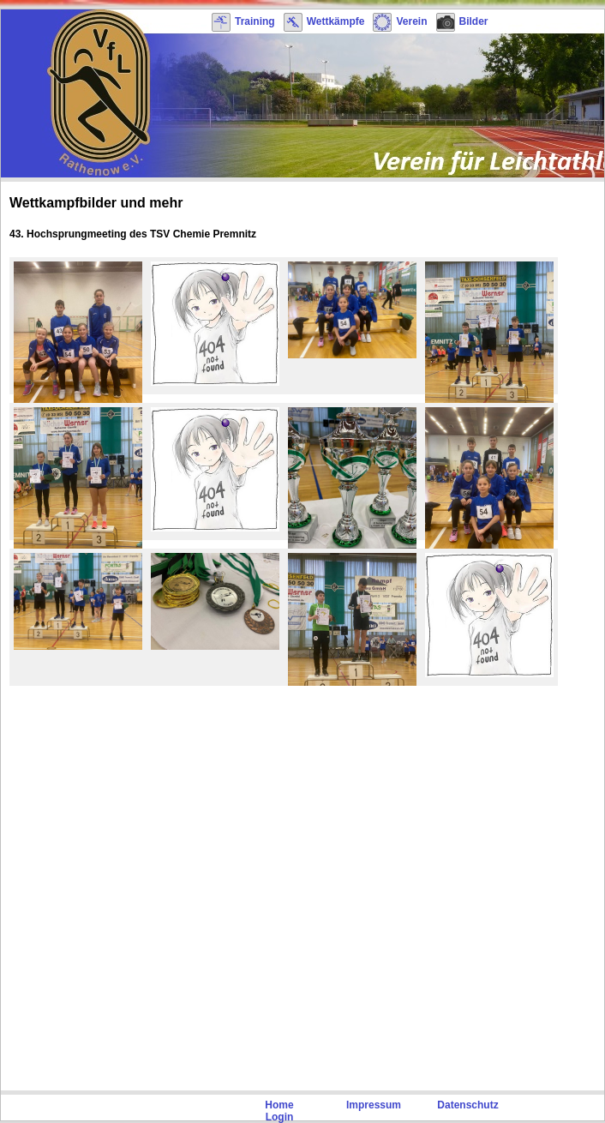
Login (280, 1117)
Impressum (373, 1105)
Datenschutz (467, 1105)
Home (279, 1105)
